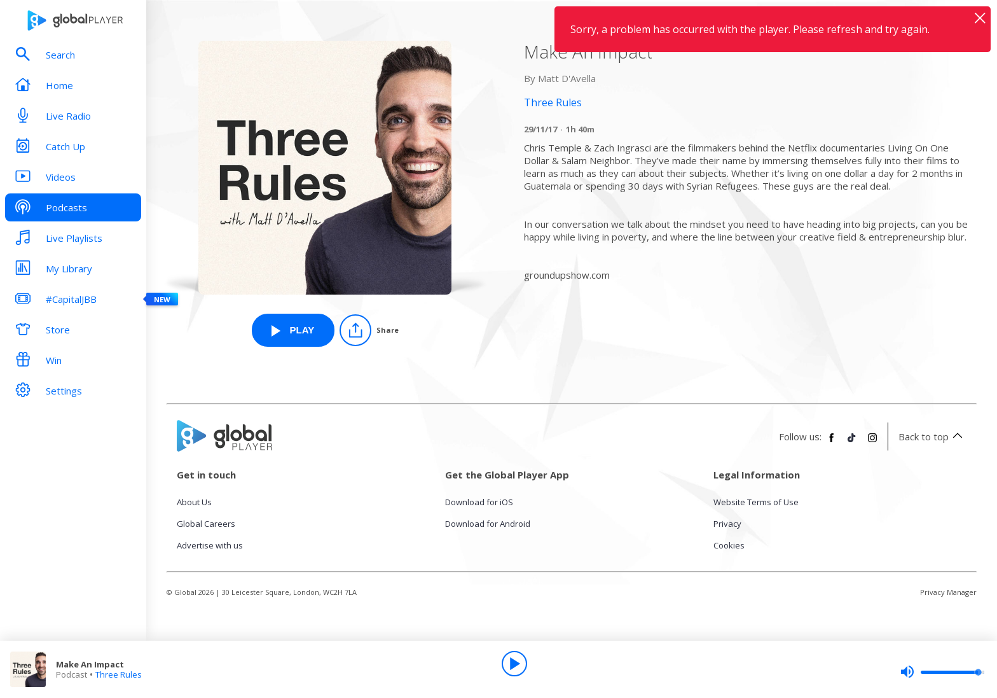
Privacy (727, 523)
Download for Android (487, 523)
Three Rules (118, 674)
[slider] (942, 672)
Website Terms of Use (756, 502)
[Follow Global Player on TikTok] (852, 443)
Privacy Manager (948, 592)
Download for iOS (479, 502)
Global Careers (206, 523)
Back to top (932, 436)
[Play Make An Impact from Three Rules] (293, 330)
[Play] (514, 663)
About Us (194, 502)
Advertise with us (210, 545)
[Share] (369, 330)
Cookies (729, 545)
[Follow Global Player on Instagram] (872, 443)
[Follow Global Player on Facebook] (832, 443)
